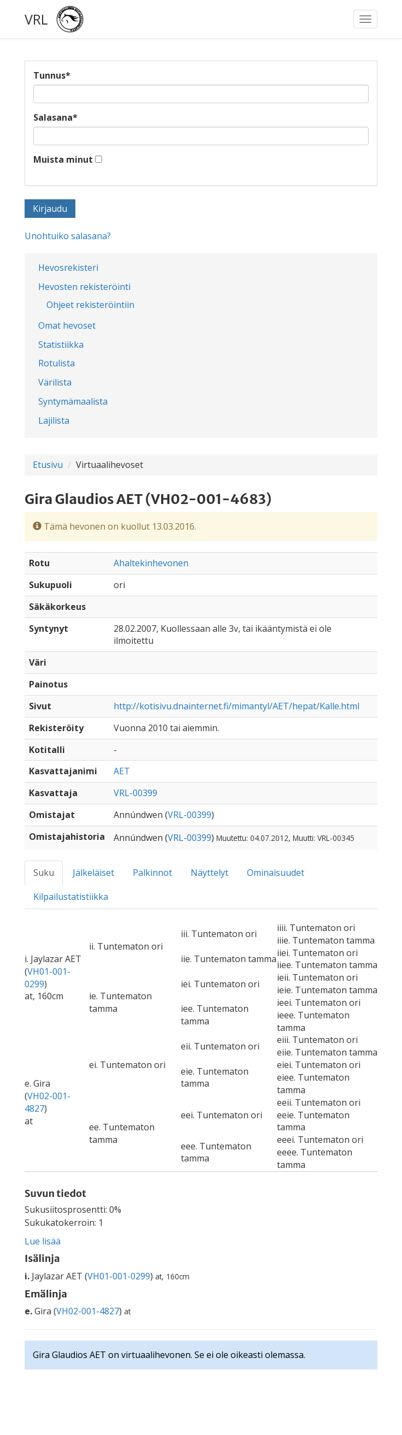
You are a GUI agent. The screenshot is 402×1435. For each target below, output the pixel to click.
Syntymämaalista (73, 401)
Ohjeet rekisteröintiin (90, 305)
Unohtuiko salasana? (68, 236)
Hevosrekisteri (68, 268)
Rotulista (56, 363)
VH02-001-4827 (87, 1311)
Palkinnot (152, 873)
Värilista (55, 382)
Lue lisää (43, 1241)
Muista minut (63, 159)
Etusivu (48, 465)
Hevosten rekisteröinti (84, 287)
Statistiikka (61, 345)
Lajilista (53, 420)
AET (122, 771)
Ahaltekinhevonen (151, 563)
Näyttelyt (209, 873)
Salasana (55, 117)
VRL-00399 (135, 793)
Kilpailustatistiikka (70, 897)
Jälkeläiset (93, 873)
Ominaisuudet (275, 873)
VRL (36, 19)
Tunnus (51, 75)
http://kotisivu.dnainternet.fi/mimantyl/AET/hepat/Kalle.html (236, 706)
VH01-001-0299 (118, 1276)
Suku (43, 873)
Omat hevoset (67, 325)
